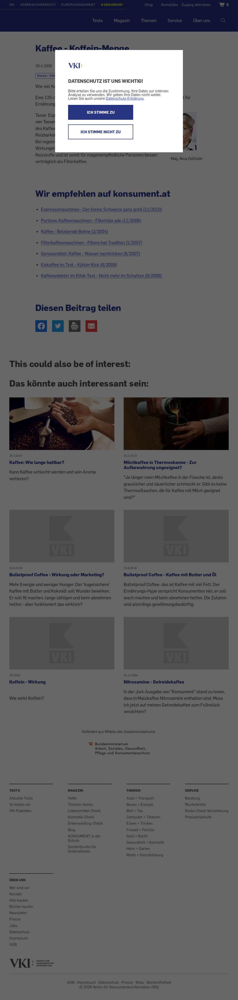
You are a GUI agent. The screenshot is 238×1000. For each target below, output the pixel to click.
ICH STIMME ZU (101, 112)
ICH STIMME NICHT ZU (101, 132)
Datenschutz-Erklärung (125, 98)
